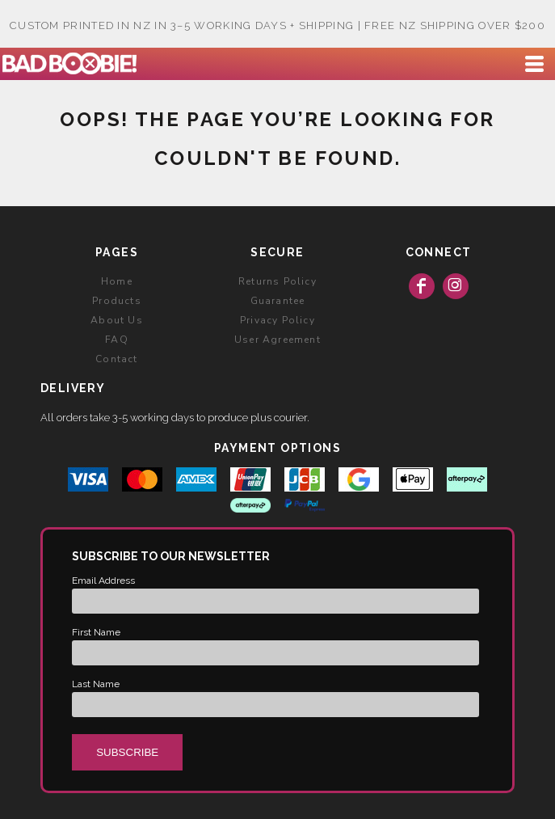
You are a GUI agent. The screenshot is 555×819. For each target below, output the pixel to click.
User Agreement (277, 339)
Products (116, 300)
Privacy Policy (277, 320)
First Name (96, 632)
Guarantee (277, 300)
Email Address (103, 580)
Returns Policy (277, 281)
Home (116, 281)
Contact (116, 359)
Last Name (96, 684)
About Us (116, 320)
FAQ (116, 339)
